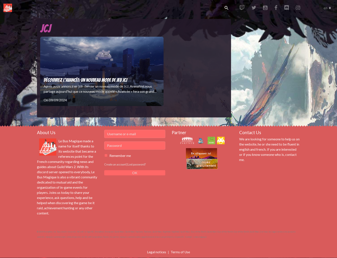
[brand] (8, 8)
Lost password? (137, 164)
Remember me (120, 155)
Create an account (115, 164)
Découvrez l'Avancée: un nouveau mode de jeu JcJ (85, 80)
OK (134, 173)
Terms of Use (180, 252)
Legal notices (156, 252)
